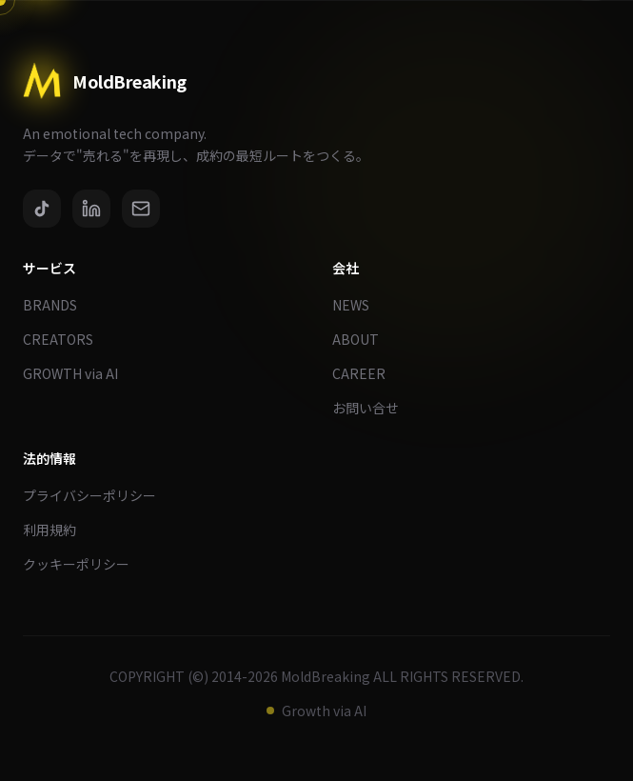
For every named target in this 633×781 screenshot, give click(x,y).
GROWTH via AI (78, 373)
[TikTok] (42, 209)
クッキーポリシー (84, 563)
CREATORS (66, 339)
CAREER (366, 373)
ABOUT (363, 339)
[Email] (141, 209)
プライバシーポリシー (97, 495)
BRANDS (57, 304)
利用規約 (57, 529)
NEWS (358, 304)
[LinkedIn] (91, 209)
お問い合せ (373, 407)
